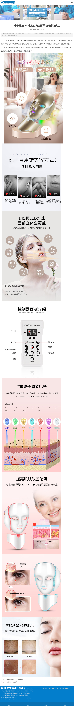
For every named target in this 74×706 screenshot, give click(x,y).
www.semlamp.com (9, 699)
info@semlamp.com (10, 697)
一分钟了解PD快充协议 (11, 682)
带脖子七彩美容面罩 (23, 40)
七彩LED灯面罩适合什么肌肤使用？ (14, 679)
